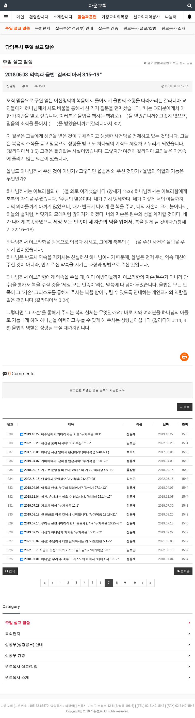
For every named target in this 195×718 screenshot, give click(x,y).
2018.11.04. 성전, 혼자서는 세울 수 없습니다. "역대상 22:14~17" (66, 496)
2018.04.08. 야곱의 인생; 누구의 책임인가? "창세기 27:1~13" (63, 488)
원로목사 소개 (173, 28)
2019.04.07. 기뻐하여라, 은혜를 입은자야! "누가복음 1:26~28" (64, 461)
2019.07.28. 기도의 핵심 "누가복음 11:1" (49, 505)
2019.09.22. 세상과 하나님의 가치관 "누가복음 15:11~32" (61, 532)
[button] (184, 407)
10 (134, 583)
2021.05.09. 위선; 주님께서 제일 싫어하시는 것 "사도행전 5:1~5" (66, 541)
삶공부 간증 (108, 28)
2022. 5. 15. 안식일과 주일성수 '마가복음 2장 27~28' (57, 479)
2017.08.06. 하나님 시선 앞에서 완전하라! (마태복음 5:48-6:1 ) (64, 452)
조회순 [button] (183, 571)
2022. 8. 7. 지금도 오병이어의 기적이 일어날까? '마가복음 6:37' (65, 550)
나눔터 (170, 17)
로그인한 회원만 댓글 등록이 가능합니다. (98, 390)
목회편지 (42, 28)
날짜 (166, 424)
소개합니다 (62, 17)
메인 (20, 17)
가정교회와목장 (115, 17)
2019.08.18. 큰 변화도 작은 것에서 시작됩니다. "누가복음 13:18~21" (68, 514)
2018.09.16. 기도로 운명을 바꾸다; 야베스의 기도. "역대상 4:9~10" (67, 470)
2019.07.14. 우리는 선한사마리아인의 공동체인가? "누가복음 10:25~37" (71, 523)
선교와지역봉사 (146, 17)
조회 (185, 424)
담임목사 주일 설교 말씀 (29, 47)
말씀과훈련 (86, 17)
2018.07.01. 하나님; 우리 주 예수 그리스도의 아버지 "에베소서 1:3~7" (69, 559)
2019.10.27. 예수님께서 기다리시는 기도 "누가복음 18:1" (60, 434)
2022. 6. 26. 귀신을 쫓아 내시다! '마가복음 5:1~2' (55, 443)
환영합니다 (38, 17)
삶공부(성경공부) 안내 (74, 28)
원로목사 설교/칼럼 (139, 28)
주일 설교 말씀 (17, 28)
